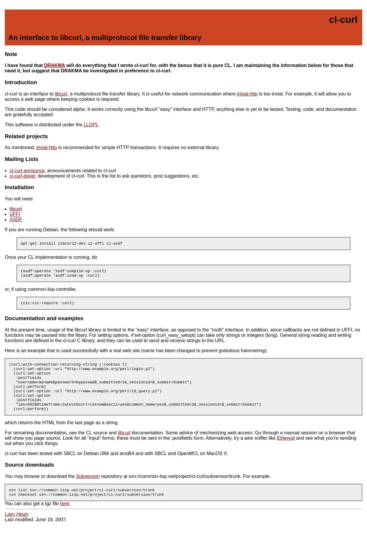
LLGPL (91, 124)
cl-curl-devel (22, 175)
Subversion (88, 489)
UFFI (14, 214)
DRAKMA (54, 65)
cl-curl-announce (27, 170)
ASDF (15, 219)
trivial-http (247, 93)
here (64, 518)
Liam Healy (16, 529)
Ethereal (286, 451)
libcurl (61, 93)
